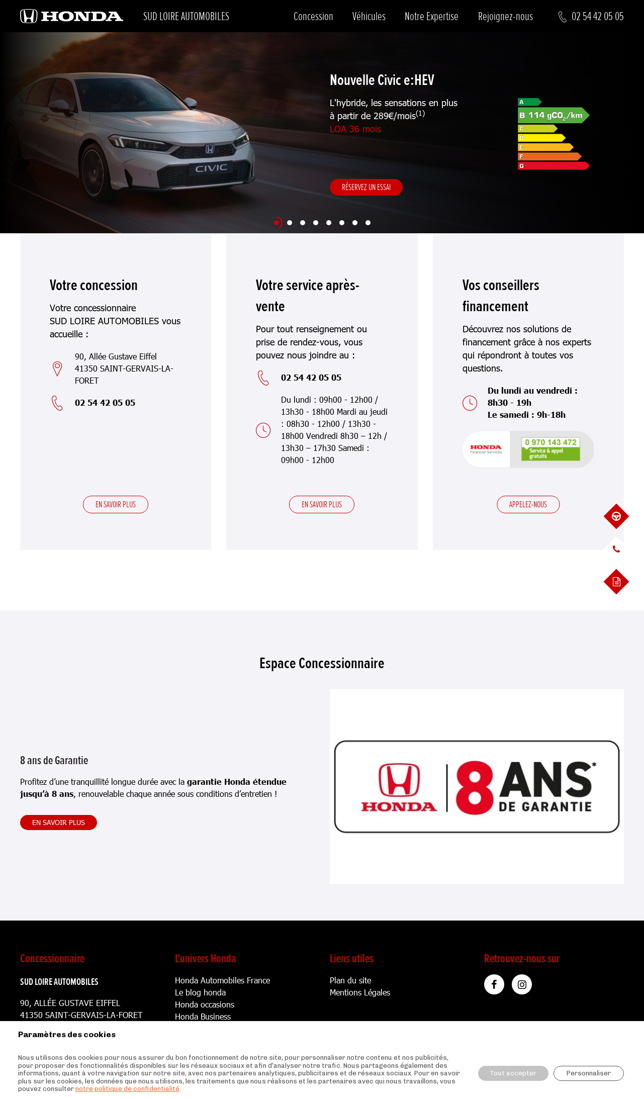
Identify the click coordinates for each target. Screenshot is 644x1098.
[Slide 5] (328, 222)
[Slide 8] (368, 222)
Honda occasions (204, 1004)
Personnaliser (589, 1073)
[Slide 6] (341, 222)
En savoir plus (116, 504)
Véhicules (369, 16)
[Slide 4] (315, 222)
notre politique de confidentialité (127, 1088)
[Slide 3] (302, 222)
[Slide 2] (289, 222)
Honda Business (203, 1016)
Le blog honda (200, 992)
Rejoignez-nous (505, 16)
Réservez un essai (366, 187)
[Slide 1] (276, 222)
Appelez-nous (528, 504)
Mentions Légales (360, 992)
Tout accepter (513, 1073)
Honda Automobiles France (222, 980)
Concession (313, 16)
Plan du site (350, 980)
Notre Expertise (431, 16)
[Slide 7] (354, 222)
